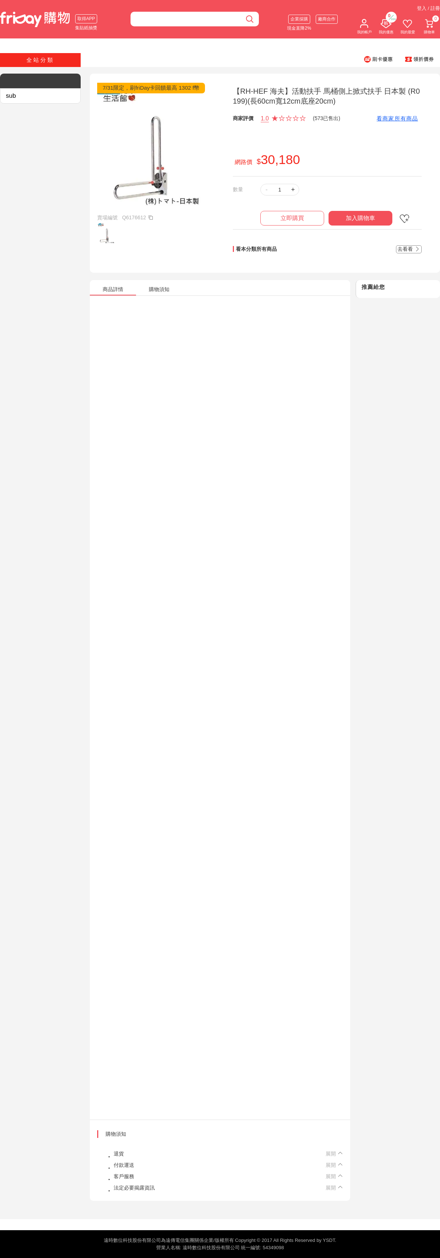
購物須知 (116, 1134)
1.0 (265, 118)
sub (11, 95)
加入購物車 (360, 218)
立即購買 (292, 218)
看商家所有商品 (397, 118)
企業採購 (299, 19)
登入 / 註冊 (428, 8)
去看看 (408, 249)
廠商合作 (327, 19)
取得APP (86, 18)
